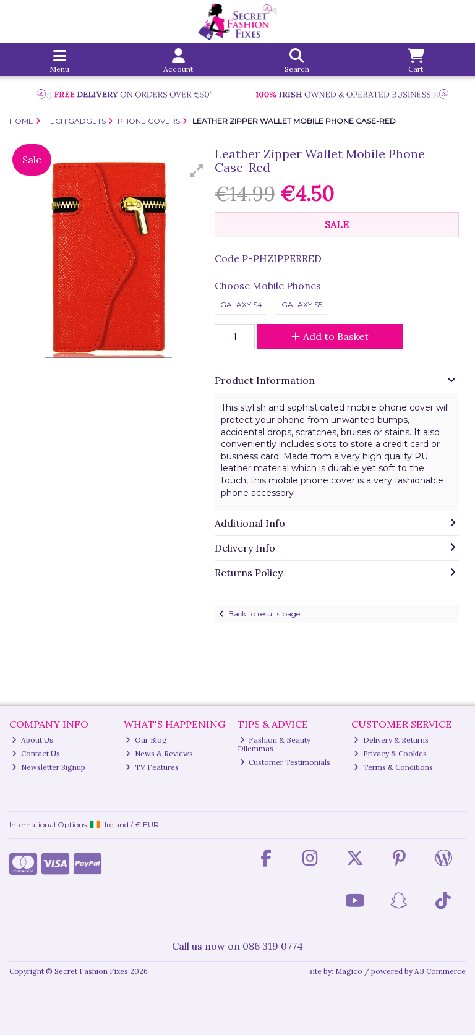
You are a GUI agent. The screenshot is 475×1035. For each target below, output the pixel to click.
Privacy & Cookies (390, 753)
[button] (197, 171)
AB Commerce (440, 971)
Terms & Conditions (393, 767)
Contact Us (36, 753)
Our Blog (146, 739)
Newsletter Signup (48, 767)
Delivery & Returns (391, 739)
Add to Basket (330, 336)
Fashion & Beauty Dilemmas (274, 744)
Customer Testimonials (285, 762)
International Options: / (84, 824)
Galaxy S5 (301, 304)
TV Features (152, 767)
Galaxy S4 (241, 304)
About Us (32, 739)
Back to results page (264, 613)
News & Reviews (159, 753)
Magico (348, 971)
